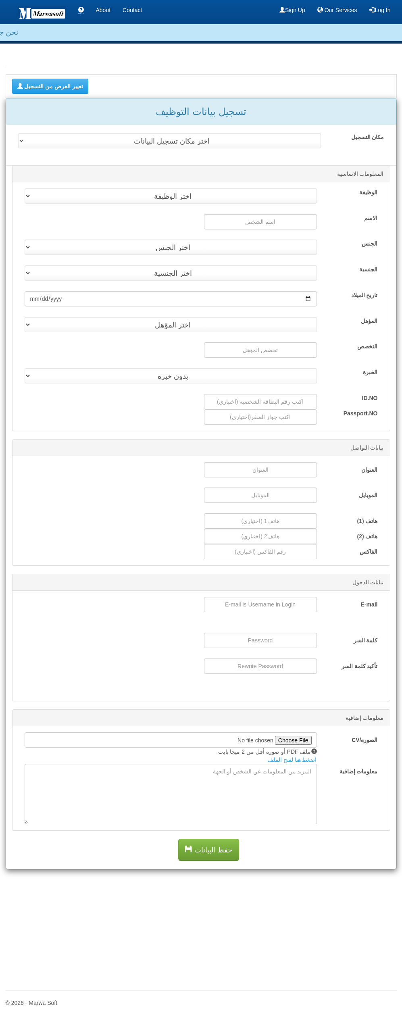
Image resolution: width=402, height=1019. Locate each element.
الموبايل (368, 495)
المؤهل (369, 321)
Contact (132, 10)
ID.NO (370, 398)
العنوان (369, 470)
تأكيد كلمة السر (360, 666)
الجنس (369, 243)
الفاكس (368, 551)
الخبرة (370, 372)
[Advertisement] (201, 925)
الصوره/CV (364, 740)
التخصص (367, 346)
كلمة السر (366, 640)
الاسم (370, 218)
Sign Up (292, 9)
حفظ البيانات (208, 849)
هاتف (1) (367, 521)
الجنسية (368, 269)
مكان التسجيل (367, 137)
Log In (380, 9)
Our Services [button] (337, 9)
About (103, 10)
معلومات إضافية (359, 771)
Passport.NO (361, 413)
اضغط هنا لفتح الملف (292, 759)
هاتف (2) (367, 536)
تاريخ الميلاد (364, 295)
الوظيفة (368, 192)
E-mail (368, 604)
